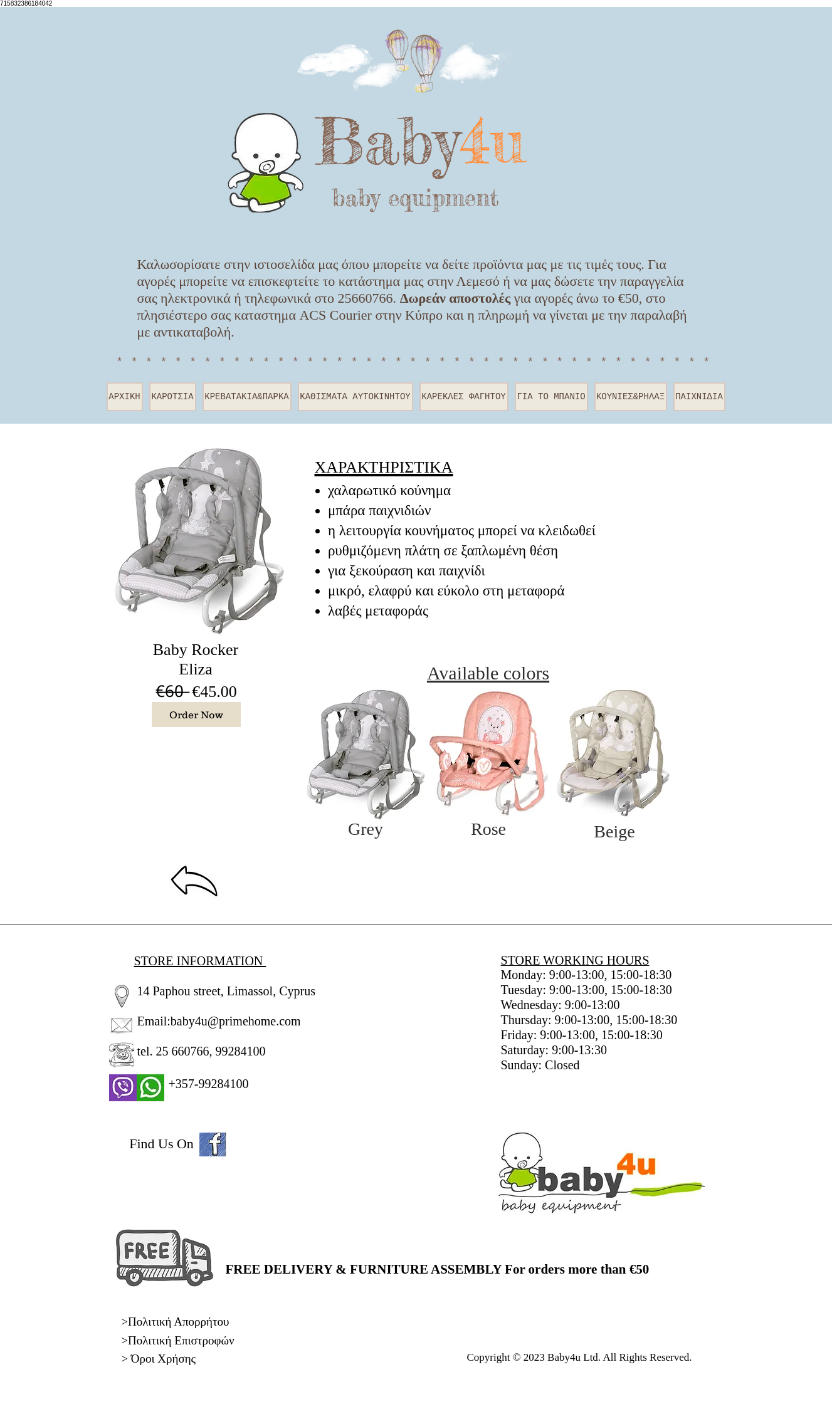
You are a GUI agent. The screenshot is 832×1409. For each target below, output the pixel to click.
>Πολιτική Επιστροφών (177, 1340)
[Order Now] (196, 714)
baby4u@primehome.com (236, 1021)
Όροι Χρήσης (163, 1358)
